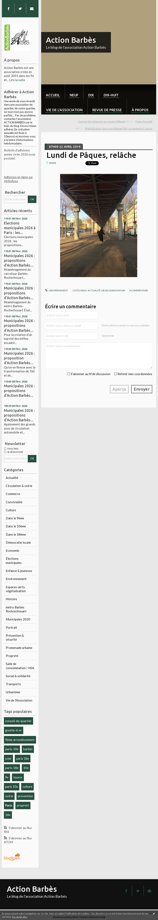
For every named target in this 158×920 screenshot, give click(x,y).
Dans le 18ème (16, 534)
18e (7, 815)
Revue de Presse (107, 110)
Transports (13, 684)
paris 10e (11, 786)
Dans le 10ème (16, 526)
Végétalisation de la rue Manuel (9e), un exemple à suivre (118, 128)
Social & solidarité (18, 676)
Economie (12, 550)
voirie (9, 796)
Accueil (53, 95)
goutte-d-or (13, 730)
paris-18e (12, 768)
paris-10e (12, 749)
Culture (11, 510)
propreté (23, 805)
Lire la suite (17, 80)
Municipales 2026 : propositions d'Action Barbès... (19, 260)
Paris (8, 805)
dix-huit (111, 95)
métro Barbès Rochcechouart (16, 609)
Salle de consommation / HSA (20, 666)
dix (91, 95)
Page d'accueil (143, 121)
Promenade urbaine (19, 648)
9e (7, 777)
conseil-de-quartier (18, 721)
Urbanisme (13, 692)
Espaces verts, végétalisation (16, 589)
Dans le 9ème (15, 518)
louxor (17, 777)
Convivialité (14, 502)
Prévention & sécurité (15, 637)
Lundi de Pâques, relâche (91, 155)
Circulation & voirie (19, 486)
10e (26, 768)
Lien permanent (56, 290)
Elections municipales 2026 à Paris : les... (19, 228)
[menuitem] (53, 91)
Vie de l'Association (19, 700)
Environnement (16, 579)
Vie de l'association (64, 110)
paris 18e (22, 758)
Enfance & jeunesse (19, 571)
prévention (25, 796)
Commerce (13, 494)
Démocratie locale (18, 542)
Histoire (11, 599)
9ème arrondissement (20, 740)
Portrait (11, 627)
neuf (74, 95)
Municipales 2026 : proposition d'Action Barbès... (19, 358)
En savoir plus (19, 916)
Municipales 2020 (18, 619)
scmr (8, 758)
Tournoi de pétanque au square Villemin (101, 121)
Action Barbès (71, 39)
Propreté (12, 656)
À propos (140, 110)
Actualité (12, 477)
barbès (28, 749)
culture (27, 786)
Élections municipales (14, 561)
